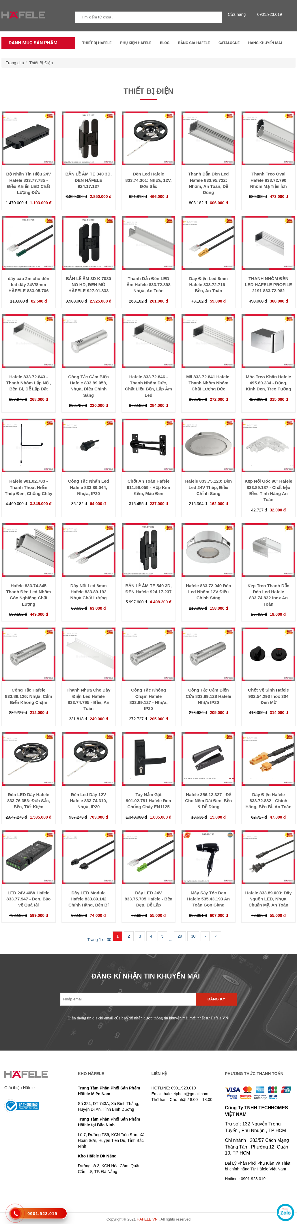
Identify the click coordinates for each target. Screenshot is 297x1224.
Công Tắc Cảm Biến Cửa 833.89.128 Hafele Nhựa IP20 (208, 696)
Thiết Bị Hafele (97, 43)
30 (193, 936)
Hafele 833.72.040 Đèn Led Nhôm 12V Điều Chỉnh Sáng (208, 591)
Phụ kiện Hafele (135, 43)
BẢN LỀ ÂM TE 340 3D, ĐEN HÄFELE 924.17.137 (88, 180)
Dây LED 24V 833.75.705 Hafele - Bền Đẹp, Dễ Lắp (149, 899)
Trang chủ (15, 63)
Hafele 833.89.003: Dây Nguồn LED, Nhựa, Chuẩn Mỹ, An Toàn (268, 899)
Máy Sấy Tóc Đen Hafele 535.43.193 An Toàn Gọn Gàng (208, 899)
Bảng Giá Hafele (194, 43)
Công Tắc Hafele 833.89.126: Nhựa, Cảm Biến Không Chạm (28, 696)
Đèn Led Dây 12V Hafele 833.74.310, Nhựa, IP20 (88, 800)
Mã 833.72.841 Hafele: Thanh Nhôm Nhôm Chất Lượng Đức (208, 383)
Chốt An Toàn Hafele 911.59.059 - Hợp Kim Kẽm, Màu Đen (148, 487)
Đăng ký (216, 999)
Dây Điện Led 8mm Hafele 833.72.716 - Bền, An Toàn (208, 284)
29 (180, 936)
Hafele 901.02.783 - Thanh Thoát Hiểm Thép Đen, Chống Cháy (28, 487)
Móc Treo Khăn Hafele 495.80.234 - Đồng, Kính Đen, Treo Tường (268, 383)
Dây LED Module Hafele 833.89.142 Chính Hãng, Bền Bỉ (88, 899)
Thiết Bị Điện (41, 63)
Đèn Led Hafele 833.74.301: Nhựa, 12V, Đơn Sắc (148, 180)
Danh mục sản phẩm (31, 43)
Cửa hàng (238, 14)
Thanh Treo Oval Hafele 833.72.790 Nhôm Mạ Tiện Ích (268, 180)
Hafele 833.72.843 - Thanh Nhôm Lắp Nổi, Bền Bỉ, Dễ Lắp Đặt (28, 383)
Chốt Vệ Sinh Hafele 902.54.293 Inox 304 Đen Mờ (268, 696)
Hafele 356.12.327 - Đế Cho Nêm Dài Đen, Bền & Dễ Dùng (208, 800)
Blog (164, 43)
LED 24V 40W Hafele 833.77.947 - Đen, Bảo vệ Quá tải (28, 899)
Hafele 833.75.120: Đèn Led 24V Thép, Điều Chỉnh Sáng (208, 487)
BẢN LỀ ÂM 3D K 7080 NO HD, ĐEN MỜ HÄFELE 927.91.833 (88, 284)
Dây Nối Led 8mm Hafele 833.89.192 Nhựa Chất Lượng (88, 591)
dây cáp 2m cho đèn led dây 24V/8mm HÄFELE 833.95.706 (28, 284)
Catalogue (229, 43)
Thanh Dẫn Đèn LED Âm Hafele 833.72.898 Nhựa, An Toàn (148, 284)
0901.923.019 (268, 14)
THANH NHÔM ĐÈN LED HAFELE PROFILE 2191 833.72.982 (268, 284)
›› (216, 936)
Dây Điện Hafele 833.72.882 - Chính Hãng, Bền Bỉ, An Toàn (268, 800)
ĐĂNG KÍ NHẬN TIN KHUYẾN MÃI (145, 976)
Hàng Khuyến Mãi (265, 43)
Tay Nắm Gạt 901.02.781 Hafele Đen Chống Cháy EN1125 (148, 800)
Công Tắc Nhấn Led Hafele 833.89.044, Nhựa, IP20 (88, 487)
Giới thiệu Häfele (19, 1087)
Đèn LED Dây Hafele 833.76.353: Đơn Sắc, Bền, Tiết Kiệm (28, 800)
